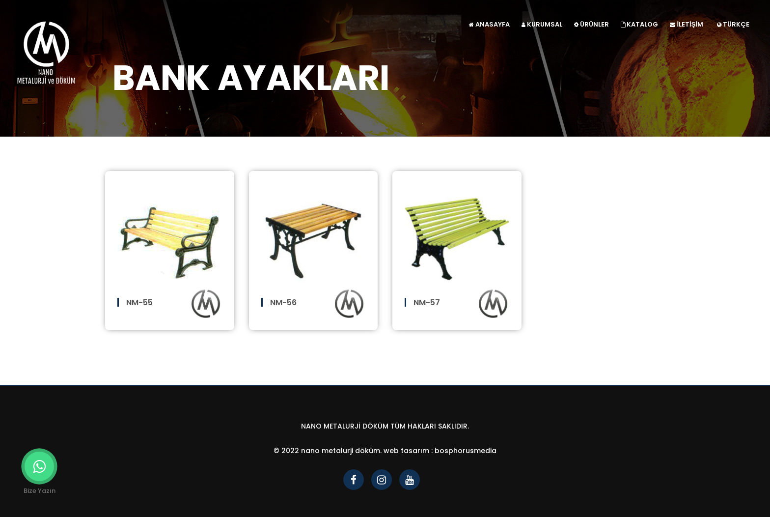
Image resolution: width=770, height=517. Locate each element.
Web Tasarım (406, 451)
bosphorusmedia (465, 451)
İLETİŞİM (686, 24)
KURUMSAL (542, 24)
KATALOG (639, 24)
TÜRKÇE (733, 24)
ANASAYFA (489, 24)
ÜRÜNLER (591, 24)
